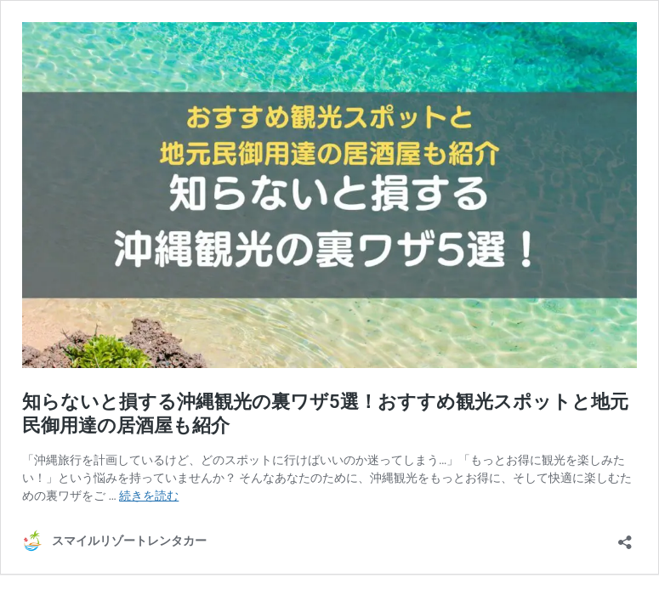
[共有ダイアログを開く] (625, 537)
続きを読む (149, 495)
